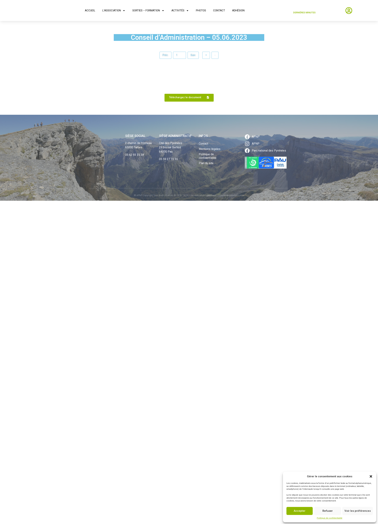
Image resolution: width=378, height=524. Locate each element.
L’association (113, 10)
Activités (180, 10)
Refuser (327, 510)
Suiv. (194, 55)
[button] (371, 476)
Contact (219, 10)
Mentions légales (209, 149)
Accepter (299, 510)
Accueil (90, 10)
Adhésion (238, 10)
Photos (201, 10)
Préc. (163, 55)
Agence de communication (231, 195)
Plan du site (206, 163)
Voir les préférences (357, 510)
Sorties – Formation (148, 10)
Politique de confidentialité (329, 518)
